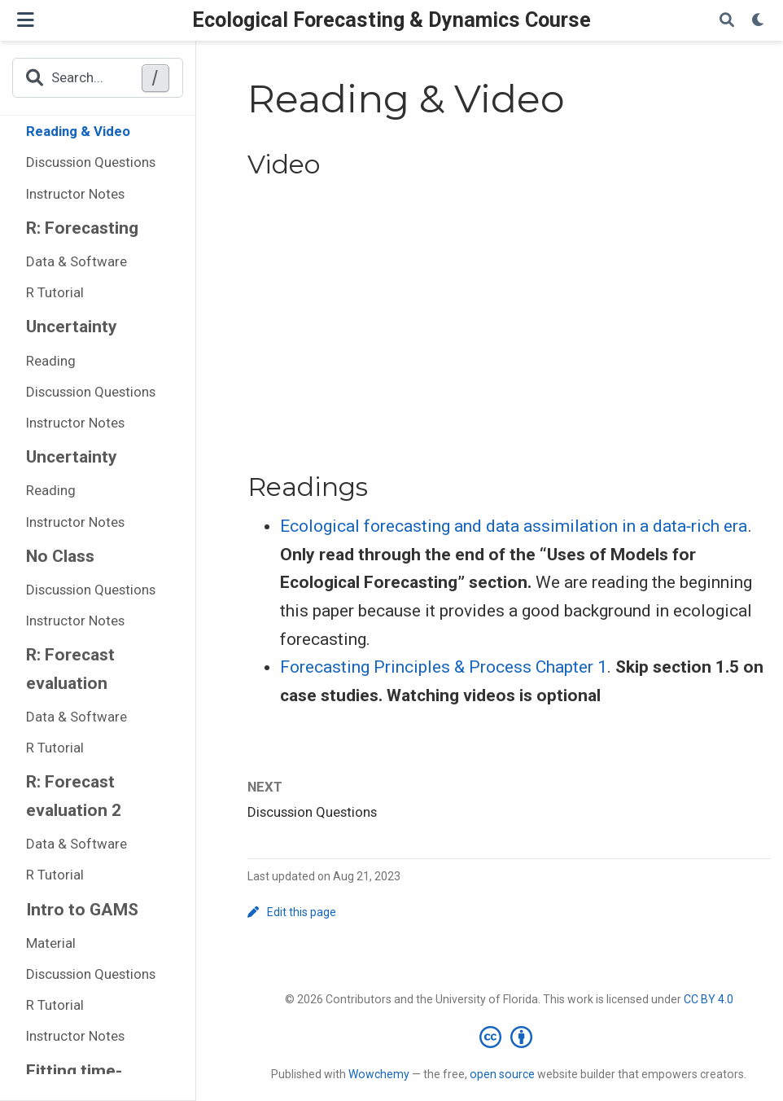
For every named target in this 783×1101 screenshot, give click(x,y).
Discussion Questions (90, 162)
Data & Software (76, 261)
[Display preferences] (758, 20)
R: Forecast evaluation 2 (73, 796)
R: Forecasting (82, 228)
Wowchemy (378, 1074)
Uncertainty (71, 326)
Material (51, 943)
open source (502, 1074)
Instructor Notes (75, 194)
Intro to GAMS (82, 909)
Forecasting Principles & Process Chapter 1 (443, 667)
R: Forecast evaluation (70, 669)
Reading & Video (78, 131)
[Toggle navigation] (25, 20)
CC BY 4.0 (708, 999)
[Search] (727, 20)
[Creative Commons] (509, 1036)
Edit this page (292, 912)
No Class (60, 556)
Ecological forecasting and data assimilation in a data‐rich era (514, 526)
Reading (51, 361)
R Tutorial (55, 292)
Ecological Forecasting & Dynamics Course (391, 20)
